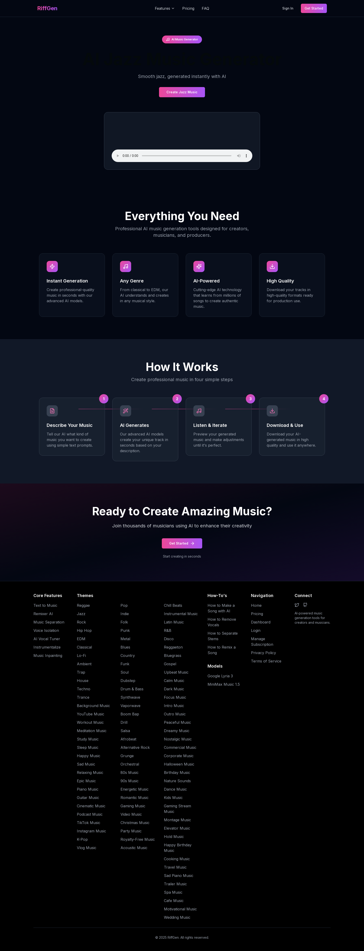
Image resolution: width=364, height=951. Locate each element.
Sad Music (86, 764)
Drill (123, 722)
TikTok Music (88, 822)
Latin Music (174, 622)
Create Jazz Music (182, 92)
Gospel (170, 664)
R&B (167, 630)
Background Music (93, 705)
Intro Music (174, 705)
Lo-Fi (81, 655)
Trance (83, 697)
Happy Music (88, 755)
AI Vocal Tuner (46, 638)
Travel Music (175, 867)
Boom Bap (129, 714)
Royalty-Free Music (137, 839)
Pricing (188, 8)
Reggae (83, 605)
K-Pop (82, 839)
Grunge (127, 755)
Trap (81, 672)
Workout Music (90, 722)
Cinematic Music (91, 806)
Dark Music (174, 689)
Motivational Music (180, 909)
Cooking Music (177, 859)
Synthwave (130, 697)
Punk (125, 630)
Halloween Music (179, 764)
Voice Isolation (46, 630)
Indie (124, 613)
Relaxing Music (90, 772)
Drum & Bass (131, 689)
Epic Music (86, 781)
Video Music (131, 814)
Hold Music (174, 836)
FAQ (205, 8)
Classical (84, 647)
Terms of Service (266, 661)
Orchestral (129, 764)
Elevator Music (177, 828)
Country (127, 655)
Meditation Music (92, 730)
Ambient (84, 664)
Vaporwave (130, 705)
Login (255, 630)
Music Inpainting (47, 655)
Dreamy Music (176, 730)
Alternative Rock (135, 747)
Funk (124, 664)
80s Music (129, 772)
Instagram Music (91, 831)
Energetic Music (134, 789)
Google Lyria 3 (220, 676)
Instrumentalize (47, 647)
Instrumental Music (181, 613)
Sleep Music (87, 747)
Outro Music (175, 714)
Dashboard (260, 622)
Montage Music (177, 820)
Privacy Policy (263, 652)
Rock (81, 622)
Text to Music (45, 605)
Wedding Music (177, 917)
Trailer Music (175, 884)
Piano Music (87, 789)
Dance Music (175, 789)
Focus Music (175, 697)
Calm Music (174, 680)
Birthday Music (177, 772)
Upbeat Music (176, 672)
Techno (83, 689)
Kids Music (173, 797)
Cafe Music (174, 900)
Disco (169, 638)
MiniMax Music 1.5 (224, 684)
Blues (125, 647)
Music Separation (48, 622)
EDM (81, 638)
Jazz (81, 613)
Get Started (314, 8)
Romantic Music (134, 797)
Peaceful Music (177, 722)
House (82, 680)
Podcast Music (90, 814)
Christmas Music (135, 822)
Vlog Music (86, 847)
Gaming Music (132, 806)
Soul (124, 672)
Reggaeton (173, 647)
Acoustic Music (133, 847)
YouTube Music (90, 714)
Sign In (287, 8)
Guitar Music (88, 797)
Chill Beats (173, 605)
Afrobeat (128, 739)
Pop (124, 605)
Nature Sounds (177, 781)
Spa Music (173, 892)
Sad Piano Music (178, 875)
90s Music (129, 781)
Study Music (88, 739)
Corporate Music (179, 755)
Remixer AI (43, 613)
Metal (125, 638)
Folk (124, 622)
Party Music (131, 831)
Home (256, 605)
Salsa (125, 730)
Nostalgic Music (178, 739)
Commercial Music (180, 747)
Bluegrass (172, 655)
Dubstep (127, 680)
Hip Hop (84, 630)
